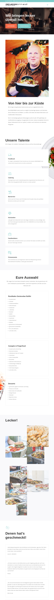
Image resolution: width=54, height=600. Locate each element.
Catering (11, 26)
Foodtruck (24, 26)
